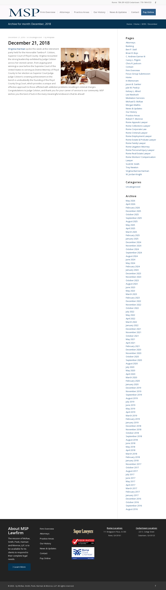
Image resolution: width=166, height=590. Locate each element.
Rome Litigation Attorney (138, 146)
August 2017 (132, 471)
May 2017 (130, 481)
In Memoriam (132, 80)
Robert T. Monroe (134, 118)
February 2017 (133, 491)
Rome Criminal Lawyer (137, 132)
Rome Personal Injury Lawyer (140, 150)
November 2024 (133, 245)
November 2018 (133, 429)
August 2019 (132, 398)
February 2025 (133, 235)
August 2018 (132, 439)
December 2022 (133, 301)
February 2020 (133, 380)
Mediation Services (135, 98)
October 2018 (132, 432)
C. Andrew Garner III (135, 56)
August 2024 (132, 256)
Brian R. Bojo (132, 53)
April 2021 (130, 342)
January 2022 (132, 325)
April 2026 (130, 204)
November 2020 (133, 353)
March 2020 (131, 377)
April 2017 (130, 484)
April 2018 (130, 450)
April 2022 (130, 318)
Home (129, 77)
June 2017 (130, 477)
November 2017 (133, 464)
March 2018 (131, 453)
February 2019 (133, 418)
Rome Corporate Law (136, 129)
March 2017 (131, 488)
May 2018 (130, 446)
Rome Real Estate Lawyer (138, 153)
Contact (129, 66)
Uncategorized (35, 37)
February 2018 (133, 457)
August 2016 (132, 509)
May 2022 (130, 315)
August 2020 (132, 363)
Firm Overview (133, 70)
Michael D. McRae (134, 101)
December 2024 (133, 242)
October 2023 (132, 280)
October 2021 (132, 335)
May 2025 (130, 224)
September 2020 (134, 360)
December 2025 (133, 211)
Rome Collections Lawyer (138, 125)
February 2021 (133, 346)
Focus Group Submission (138, 73)
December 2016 (133, 498)
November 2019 (133, 391)
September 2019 (134, 394)
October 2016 (132, 502)
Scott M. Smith (132, 163)
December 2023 (133, 273)
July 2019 (130, 401)
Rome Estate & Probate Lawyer (141, 139)
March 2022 (131, 321)
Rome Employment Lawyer (139, 136)
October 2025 (132, 214)
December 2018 (133, 425)
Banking (130, 46)
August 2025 (132, 221)
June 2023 (130, 287)
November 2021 (133, 332)
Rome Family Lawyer (136, 143)
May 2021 (130, 339)
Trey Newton (132, 167)
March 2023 (131, 294)
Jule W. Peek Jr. (133, 87)
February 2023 (133, 297)
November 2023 (133, 276)
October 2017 (132, 467)
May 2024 (130, 263)
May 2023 (130, 290)
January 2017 (132, 495)
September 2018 (134, 436)
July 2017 (130, 474)
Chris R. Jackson (133, 63)
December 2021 (133, 328)
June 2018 (130, 443)
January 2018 (132, 460)
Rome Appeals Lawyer (137, 122)
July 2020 (130, 367)
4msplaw (50, 37)
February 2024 (133, 266)
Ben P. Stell (131, 49)
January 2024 (132, 269)
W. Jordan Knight (134, 174)
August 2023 (132, 283)
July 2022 (130, 311)
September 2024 (134, 252)
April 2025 (130, 228)
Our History (131, 111)
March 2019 (131, 415)
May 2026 (130, 200)
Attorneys (130, 42)
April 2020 (130, 374)
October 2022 (132, 308)
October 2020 (132, 356)
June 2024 (130, 259)
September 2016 (134, 505)
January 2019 (132, 422)
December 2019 (133, 387)
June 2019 (130, 405)
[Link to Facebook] (155, 2)
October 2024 (132, 249)
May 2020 (130, 370)
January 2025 (132, 238)
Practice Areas (133, 115)
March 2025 (131, 231)
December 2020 (133, 349)
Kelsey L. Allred (133, 91)
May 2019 (130, 408)
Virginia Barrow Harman (137, 170)
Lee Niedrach (132, 94)
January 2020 (132, 384)
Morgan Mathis (133, 104)
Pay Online (45, 558)
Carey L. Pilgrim (133, 60)
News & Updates (134, 108)
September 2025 (134, 218)
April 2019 (130, 412)
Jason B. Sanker (133, 84)
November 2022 (133, 304)
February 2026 (133, 207)
